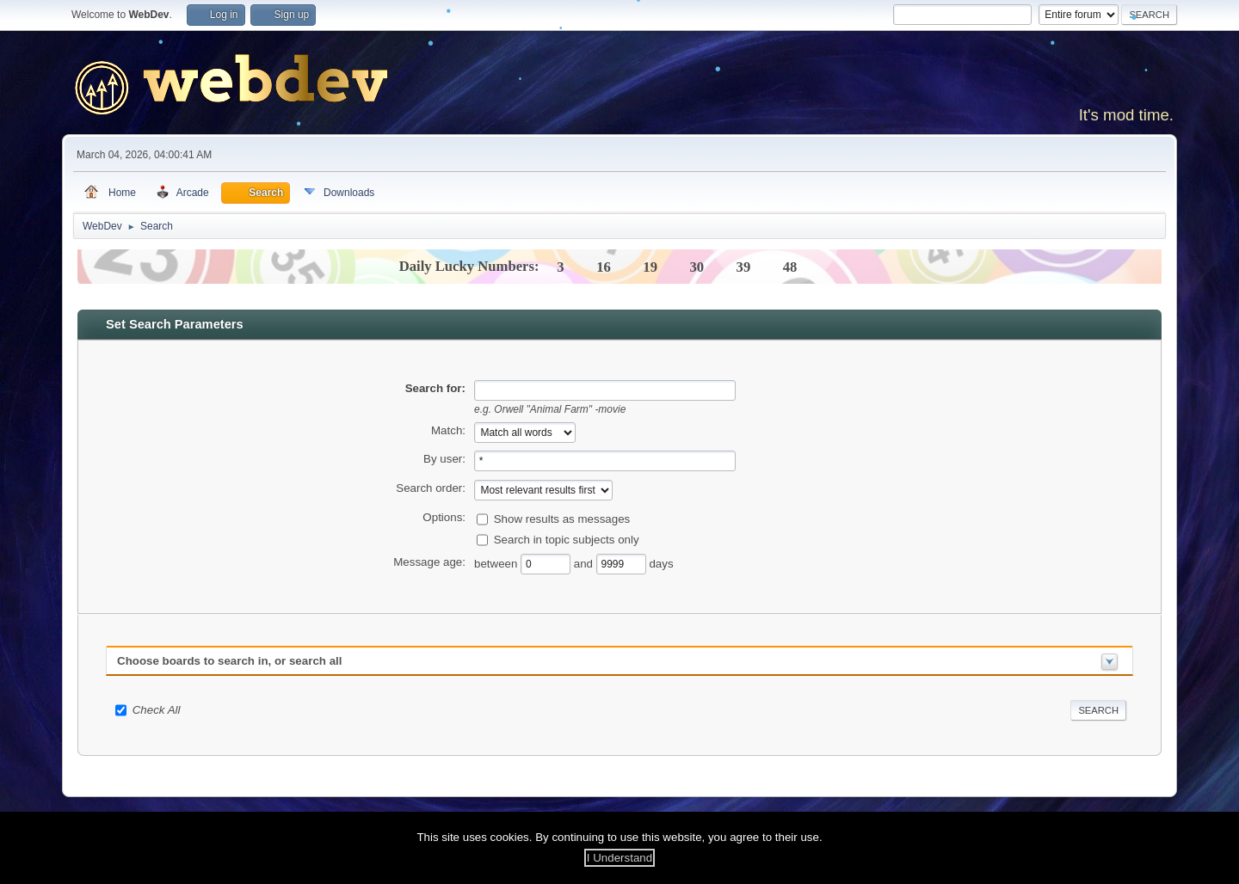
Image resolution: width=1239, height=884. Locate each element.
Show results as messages (562, 519)
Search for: (435, 388)
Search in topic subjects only (566, 539)
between (497, 563)
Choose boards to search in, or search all (229, 660)
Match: (448, 430)
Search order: (430, 488)
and (585, 563)
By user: (444, 458)
